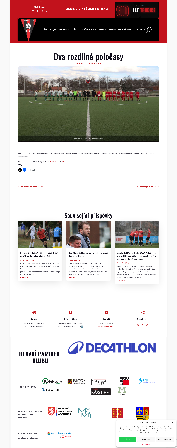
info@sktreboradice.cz (106, 326)
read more (24, 277)
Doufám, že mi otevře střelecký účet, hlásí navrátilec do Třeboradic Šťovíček (39, 254)
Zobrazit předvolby (164, 439)
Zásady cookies (145, 444)
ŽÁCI (74, 29)
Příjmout (127, 439)
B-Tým (52, 29)
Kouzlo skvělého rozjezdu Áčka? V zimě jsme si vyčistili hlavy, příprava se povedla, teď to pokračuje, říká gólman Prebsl (136, 256)
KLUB (101, 29)
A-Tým (43, 29)
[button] (172, 422)
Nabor (112, 29)
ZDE (62, 161)
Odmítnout (146, 439)
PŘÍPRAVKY (88, 29)
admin (78, 63)
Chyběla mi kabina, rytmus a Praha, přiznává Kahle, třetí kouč (88, 254)
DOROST (63, 29)
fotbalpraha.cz (53, 161)
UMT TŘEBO (124, 29)
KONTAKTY (139, 29)
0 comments (99, 63)
